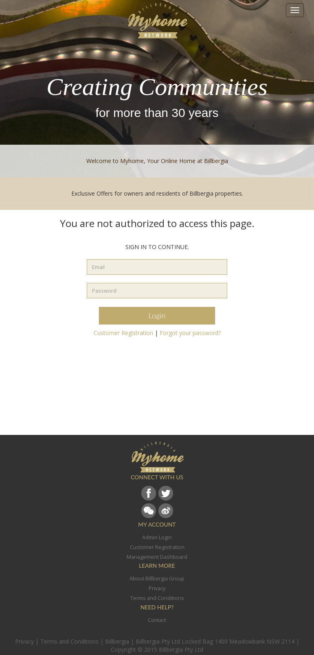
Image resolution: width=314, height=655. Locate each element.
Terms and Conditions (69, 641)
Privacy (24, 641)
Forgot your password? (190, 333)
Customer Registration (123, 333)
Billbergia (117, 641)
